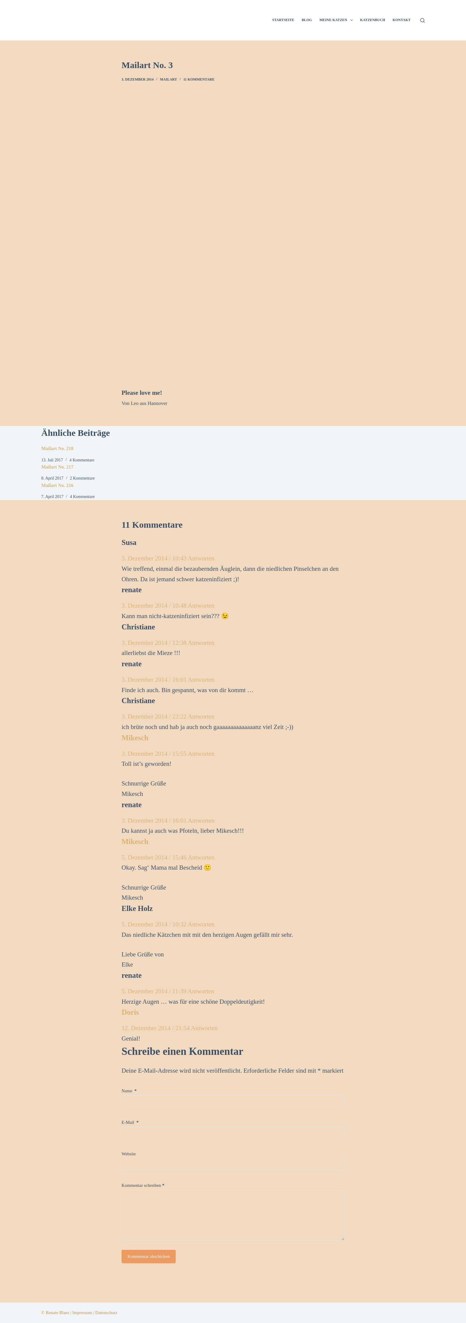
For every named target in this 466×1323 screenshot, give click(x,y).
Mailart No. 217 (57, 466)
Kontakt (401, 20)
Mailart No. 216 (57, 485)
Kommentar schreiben (143, 1185)
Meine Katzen (337, 20)
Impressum (82, 1312)
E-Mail (130, 1122)
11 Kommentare (199, 79)
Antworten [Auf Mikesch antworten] (201, 753)
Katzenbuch (372, 20)
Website (129, 1153)
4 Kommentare (82, 460)
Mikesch (135, 738)
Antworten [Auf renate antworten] (201, 605)
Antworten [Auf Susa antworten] (201, 558)
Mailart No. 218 (57, 448)
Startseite (283, 20)
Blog (307, 20)
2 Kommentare (82, 478)
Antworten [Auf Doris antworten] (204, 1028)
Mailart (168, 79)
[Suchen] (422, 20)
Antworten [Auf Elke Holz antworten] (201, 924)
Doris (130, 1012)
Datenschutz (106, 1312)
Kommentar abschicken (148, 1256)
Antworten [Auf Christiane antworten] (201, 642)
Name (129, 1090)
